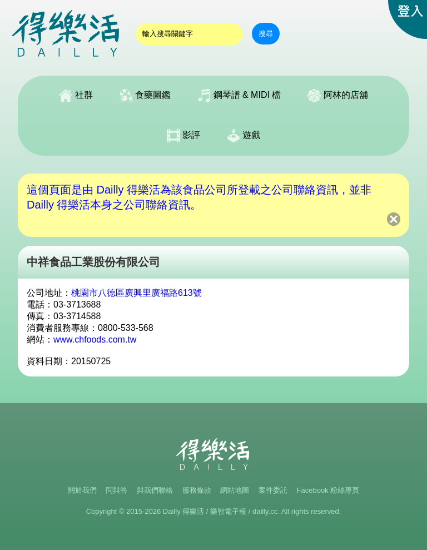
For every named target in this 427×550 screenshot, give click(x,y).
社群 (75, 95)
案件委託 (273, 490)
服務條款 (196, 490)
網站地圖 (234, 490)
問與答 (116, 490)
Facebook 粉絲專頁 (328, 490)
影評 (183, 135)
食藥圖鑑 (145, 95)
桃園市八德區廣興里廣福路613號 (136, 293)
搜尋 (266, 33)
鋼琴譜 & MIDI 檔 (239, 95)
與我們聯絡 (155, 490)
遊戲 (243, 135)
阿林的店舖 (337, 95)
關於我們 (82, 490)
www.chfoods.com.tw (94, 339)
